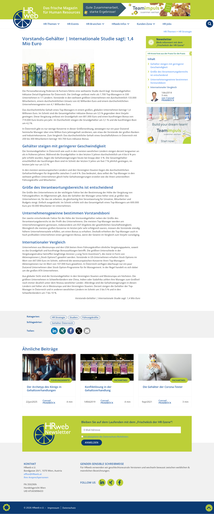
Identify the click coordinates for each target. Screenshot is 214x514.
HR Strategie (185, 31)
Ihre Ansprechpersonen (36, 477)
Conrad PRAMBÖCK (49, 401)
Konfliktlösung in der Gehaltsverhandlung (98, 388)
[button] (54, 330)
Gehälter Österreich (62, 322)
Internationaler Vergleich (163, 87)
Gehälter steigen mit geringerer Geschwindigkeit (167, 65)
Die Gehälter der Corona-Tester (163, 387)
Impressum (53, 507)
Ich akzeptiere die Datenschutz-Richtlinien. (106, 436)
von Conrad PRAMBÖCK (168, 99)
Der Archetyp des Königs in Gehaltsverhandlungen (44, 388)
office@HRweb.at (33, 474)
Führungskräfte (90, 317)
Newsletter (163, 39)
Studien (74, 317)
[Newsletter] (151, 42)
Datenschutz (69, 507)
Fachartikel (121, 380)
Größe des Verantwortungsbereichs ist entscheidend (169, 73)
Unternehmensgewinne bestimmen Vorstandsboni (169, 81)
